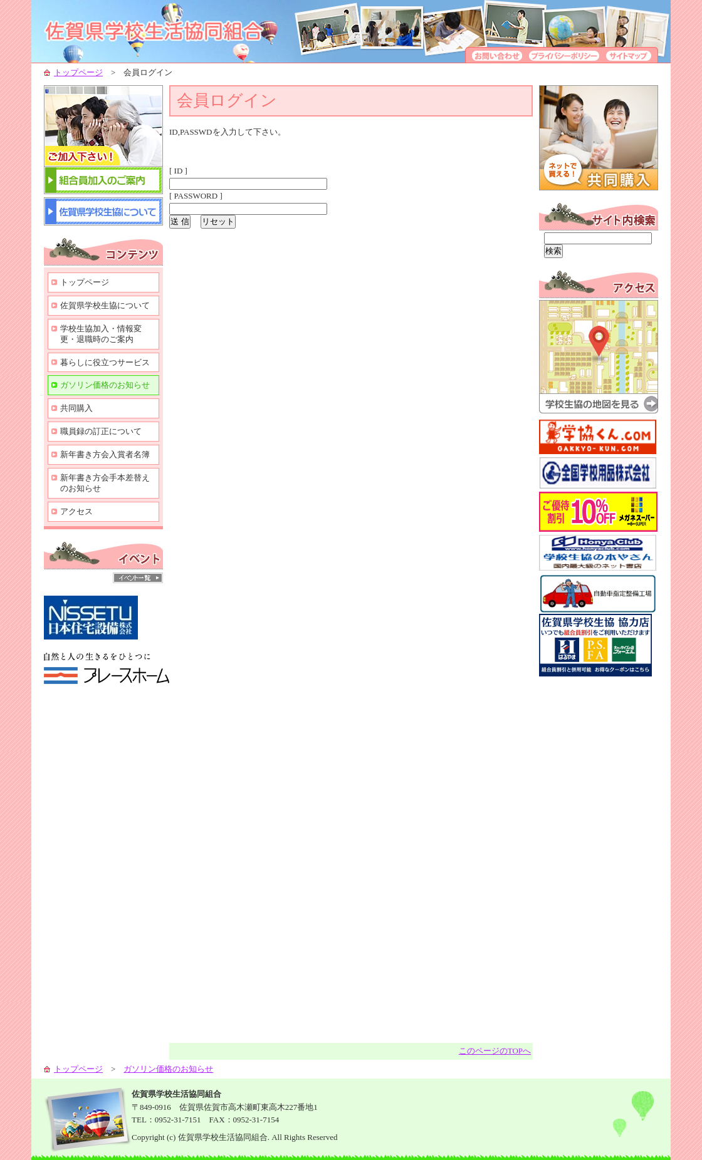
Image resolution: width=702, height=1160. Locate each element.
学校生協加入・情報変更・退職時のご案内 (101, 334)
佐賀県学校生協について (105, 305)
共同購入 (76, 408)
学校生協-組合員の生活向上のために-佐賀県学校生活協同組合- (169, 31)
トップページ (78, 72)
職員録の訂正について (101, 431)
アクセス (76, 511)
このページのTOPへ (495, 1050)
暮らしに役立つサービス (105, 362)
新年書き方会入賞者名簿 (105, 454)
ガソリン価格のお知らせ (105, 385)
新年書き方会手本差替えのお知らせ (105, 483)
